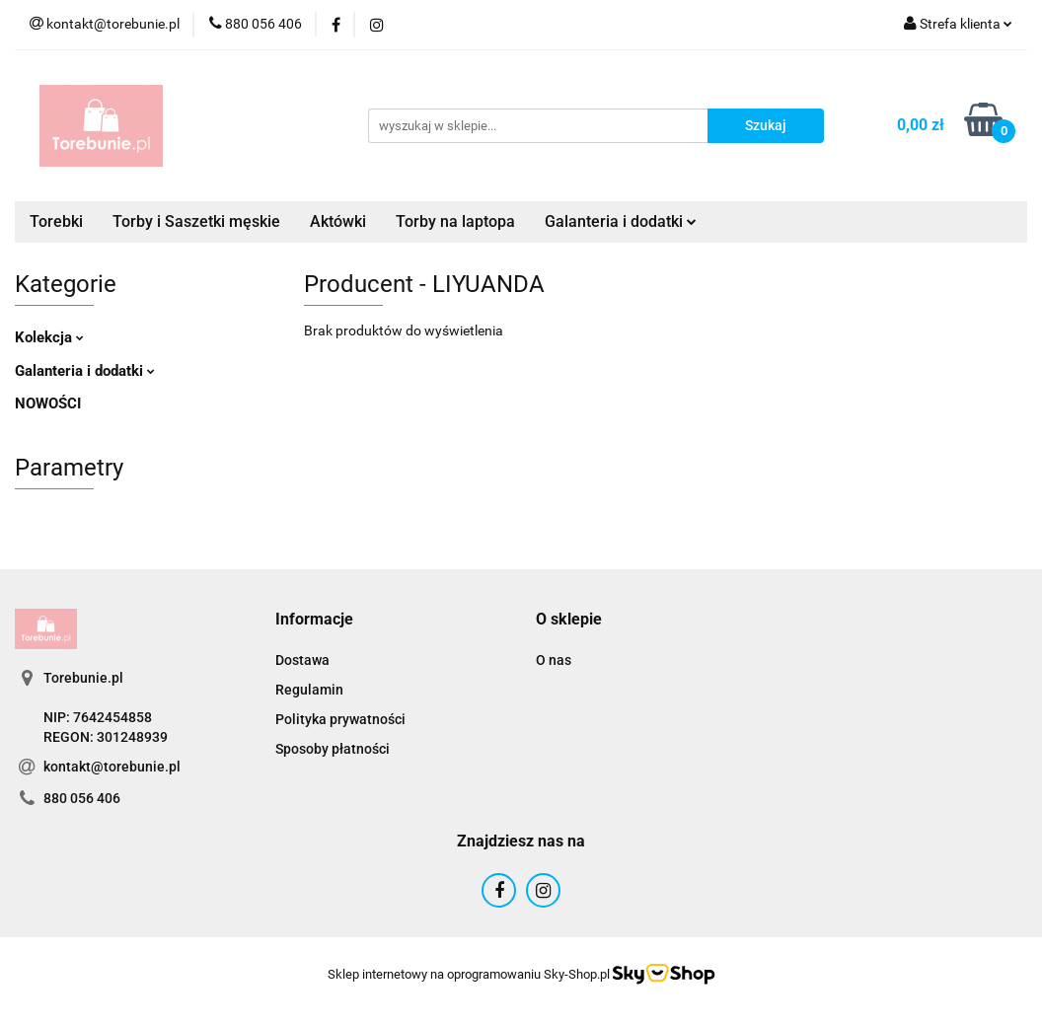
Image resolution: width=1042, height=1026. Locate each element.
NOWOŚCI (48, 403)
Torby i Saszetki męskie (196, 221)
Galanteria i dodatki (621, 221)
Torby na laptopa (455, 221)
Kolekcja (49, 337)
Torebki (56, 221)
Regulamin (309, 689)
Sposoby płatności (332, 749)
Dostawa (302, 660)
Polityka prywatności (340, 719)
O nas (553, 660)
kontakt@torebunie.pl (112, 766)
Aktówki (338, 221)
